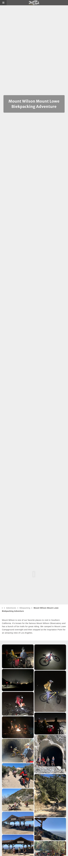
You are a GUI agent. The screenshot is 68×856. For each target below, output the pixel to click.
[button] (3, 2)
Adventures (11, 608)
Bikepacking (25, 608)
